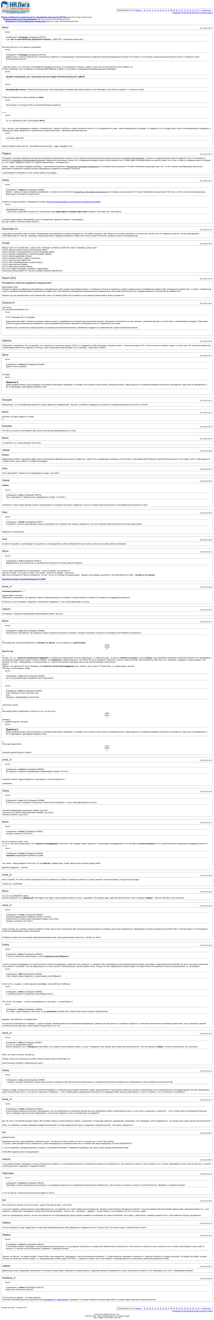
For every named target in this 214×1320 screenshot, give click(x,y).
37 (196, 10)
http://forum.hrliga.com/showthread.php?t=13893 (24, 579)
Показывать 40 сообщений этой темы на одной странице (192, 13)
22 (155, 10)
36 (193, 10)
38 (198, 10)
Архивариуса (49, 1300)
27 (169, 10)
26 (166, 10)
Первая (137, 10)
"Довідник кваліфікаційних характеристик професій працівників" (73, 202)
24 (160, 10)
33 (185, 10)
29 (174, 10)
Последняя (206, 10)
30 (177, 10)
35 (190, 10)
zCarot (127, 1316)
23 (158, 10)
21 (152, 10)
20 (150, 10)
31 (179, 10)
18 (144, 10)
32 (182, 10)
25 (163, 10)
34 (187, 10)
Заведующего (62, 1300)
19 (147, 10)
